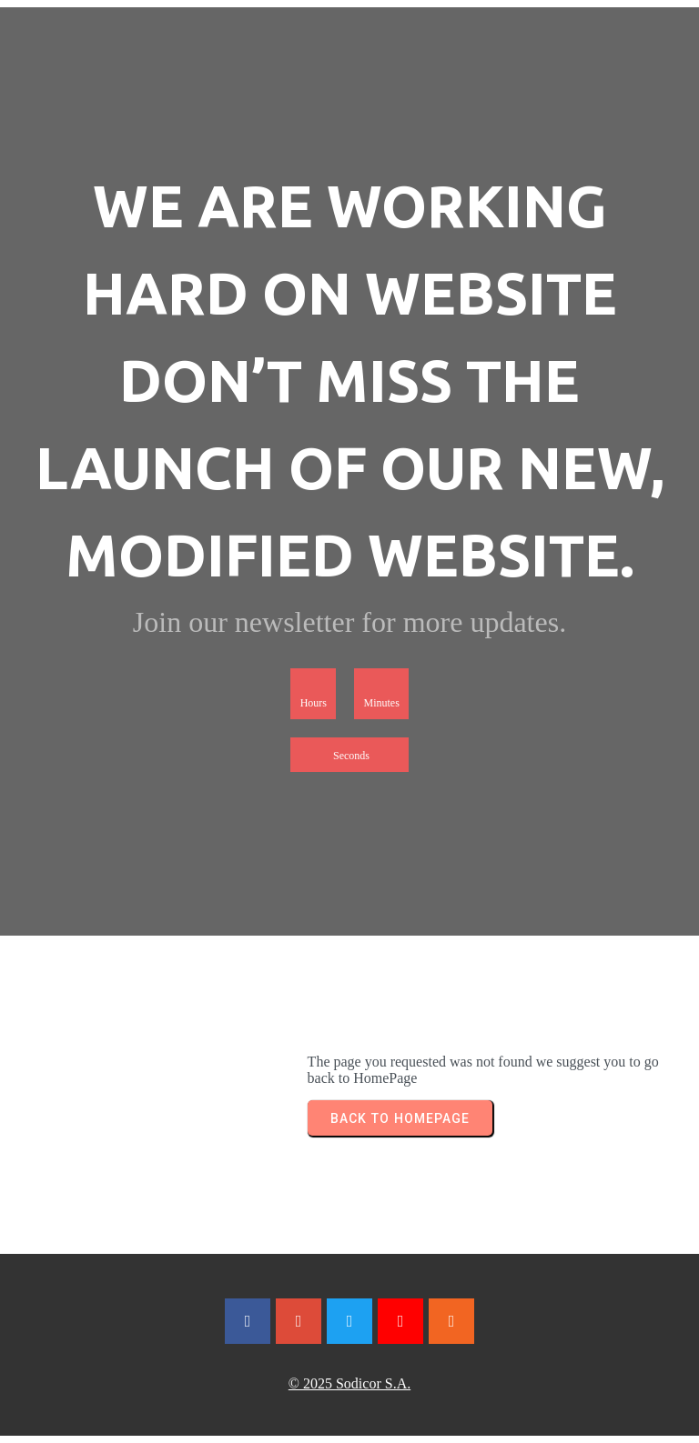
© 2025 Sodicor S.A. (349, 1383)
